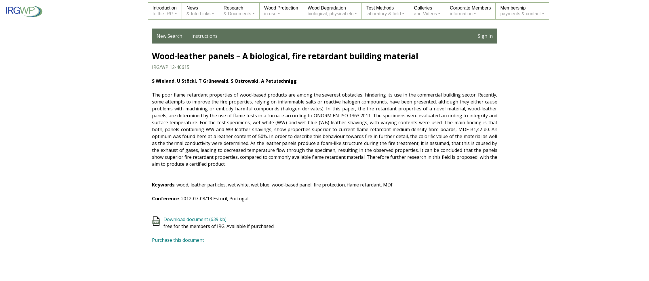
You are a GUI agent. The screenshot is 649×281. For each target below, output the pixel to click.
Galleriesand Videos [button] (425, 10)
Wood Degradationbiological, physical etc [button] (330, 10)
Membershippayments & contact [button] (520, 10)
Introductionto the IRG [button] (165, 10)
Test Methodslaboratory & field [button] (383, 10)
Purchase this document (178, 240)
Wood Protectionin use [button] (281, 10)
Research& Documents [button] (237, 10)
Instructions (204, 36)
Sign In (485, 36)
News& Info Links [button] (198, 10)
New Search (169, 36)
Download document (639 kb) (195, 219)
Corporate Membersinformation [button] (470, 10)
